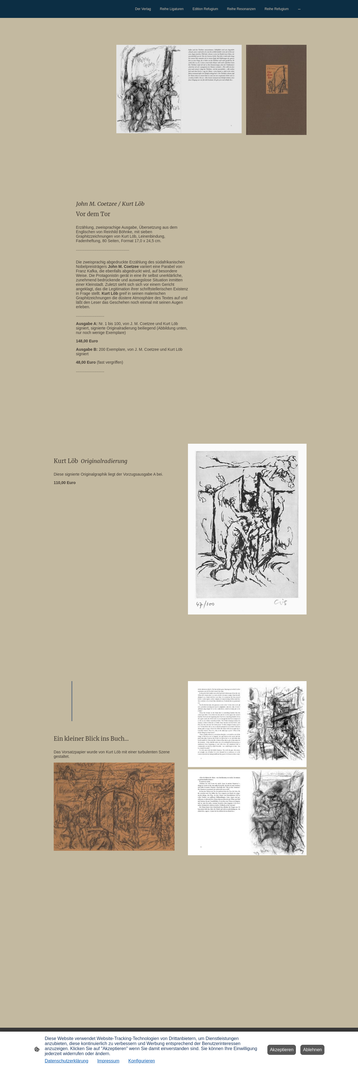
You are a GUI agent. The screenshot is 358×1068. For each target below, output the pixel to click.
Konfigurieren (141, 1060)
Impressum (108, 1060)
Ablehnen (312, 1049)
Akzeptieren (282, 1049)
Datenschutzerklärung (66, 1060)
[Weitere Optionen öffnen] (299, 9)
